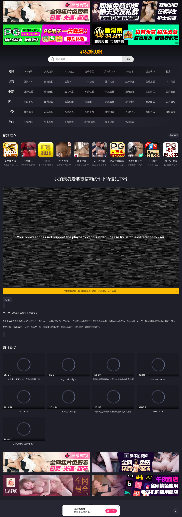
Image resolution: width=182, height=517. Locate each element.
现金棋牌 (150, 71)
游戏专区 (89, 71)
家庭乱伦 (48, 111)
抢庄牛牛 (170, 71)
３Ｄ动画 (89, 81)
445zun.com (91, 52)
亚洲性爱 (28, 91)
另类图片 (170, 101)
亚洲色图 (48, 101)
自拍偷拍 (48, 81)
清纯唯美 (130, 101)
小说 (11, 111)
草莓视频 (69, 121)
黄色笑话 (150, 111)
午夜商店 (48, 121)
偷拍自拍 (48, 91)
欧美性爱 (89, 91)
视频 (11, 81)
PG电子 (28, 71)
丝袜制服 (130, 81)
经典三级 (130, 91)
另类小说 (130, 111)
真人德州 (48, 71)
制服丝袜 (109, 91)
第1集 (7, 299)
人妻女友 (69, 111)
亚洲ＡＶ (28, 81)
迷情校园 (109, 111)
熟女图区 (150, 101)
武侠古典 (89, 111)
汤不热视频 (89, 121)
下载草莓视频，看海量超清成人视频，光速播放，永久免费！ (121, 291)
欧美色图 (69, 101)
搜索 (128, 59)
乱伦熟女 (150, 91)
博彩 (11, 71)
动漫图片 (89, 101)
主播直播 (150, 81)
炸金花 (130, 71)
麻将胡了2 (109, 71)
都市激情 (28, 111)
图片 (11, 101)
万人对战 (69, 71)
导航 (11, 121)
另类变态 (170, 91)
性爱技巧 (170, 111)
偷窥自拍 (28, 101)
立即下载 (111, 510)
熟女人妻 (109, 81)
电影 (11, 91)
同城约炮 (28, 121)
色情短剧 (130, 121)
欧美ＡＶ (69, 81)
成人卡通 (69, 91)
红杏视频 (109, 121)
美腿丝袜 (109, 101)
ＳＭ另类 (170, 81)
